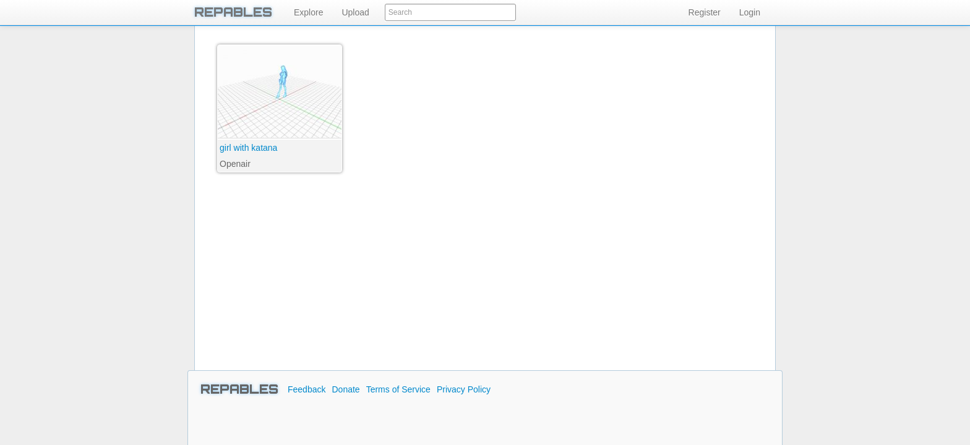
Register (705, 12)
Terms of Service (398, 389)
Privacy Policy (464, 389)
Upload (355, 12)
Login (749, 12)
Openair (235, 164)
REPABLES (233, 12)
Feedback (306, 389)
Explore (308, 12)
